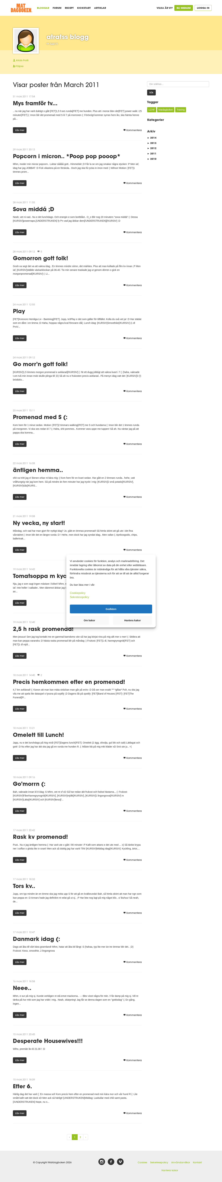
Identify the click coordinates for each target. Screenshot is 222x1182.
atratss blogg (67, 36)
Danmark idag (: (36, 938)
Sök (151, 92)
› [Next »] (85, 1137)
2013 (151, 143)
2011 (151, 153)
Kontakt (197, 1162)
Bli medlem (184, 7)
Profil (20, 60)
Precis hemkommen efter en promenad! (69, 681)
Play (19, 311)
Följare (18, 66)
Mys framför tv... (35, 103)
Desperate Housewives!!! (48, 1040)
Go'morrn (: (29, 783)
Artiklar (100, 7)
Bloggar (43, 7)
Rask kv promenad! (40, 836)
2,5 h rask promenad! (43, 628)
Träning (181, 109)
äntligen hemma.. (38, 470)
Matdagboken (165, 109)
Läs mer (19, 130)
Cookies (142, 1162)
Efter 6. (22, 1086)
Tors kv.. (24, 886)
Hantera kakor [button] (132, 620)
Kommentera (132, 130)
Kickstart (84, 7)
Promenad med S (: (40, 417)
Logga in (203, 7)
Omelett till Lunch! (38, 734)
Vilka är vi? (165, 7)
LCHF (152, 109)
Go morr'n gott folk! (40, 364)
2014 (151, 137)
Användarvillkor (180, 1162)
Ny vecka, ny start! (39, 523)
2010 (151, 158)
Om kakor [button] (89, 620)
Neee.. (22, 987)
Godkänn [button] (111, 609)
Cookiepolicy (78, 593)
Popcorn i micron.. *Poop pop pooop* (66, 156)
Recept (69, 7)
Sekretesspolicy (159, 1162)
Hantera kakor (169, 1170)
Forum (57, 7)
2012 (151, 148)
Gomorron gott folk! (40, 258)
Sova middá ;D (33, 209)
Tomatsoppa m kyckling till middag (62, 575)
